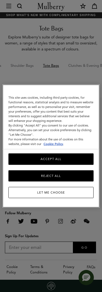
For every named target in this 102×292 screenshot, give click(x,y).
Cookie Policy (53, 144)
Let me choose (51, 192)
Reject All (51, 175)
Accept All (51, 159)
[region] (50, 146)
